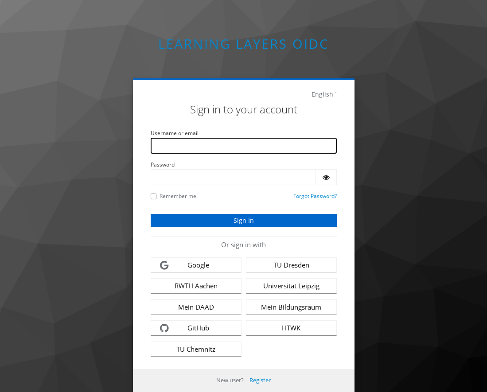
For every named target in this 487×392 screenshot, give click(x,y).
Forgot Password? (315, 196)
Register (260, 380)
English (322, 94)
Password (163, 164)
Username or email (175, 133)
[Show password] (326, 177)
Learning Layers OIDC (243, 43)
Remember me (173, 196)
